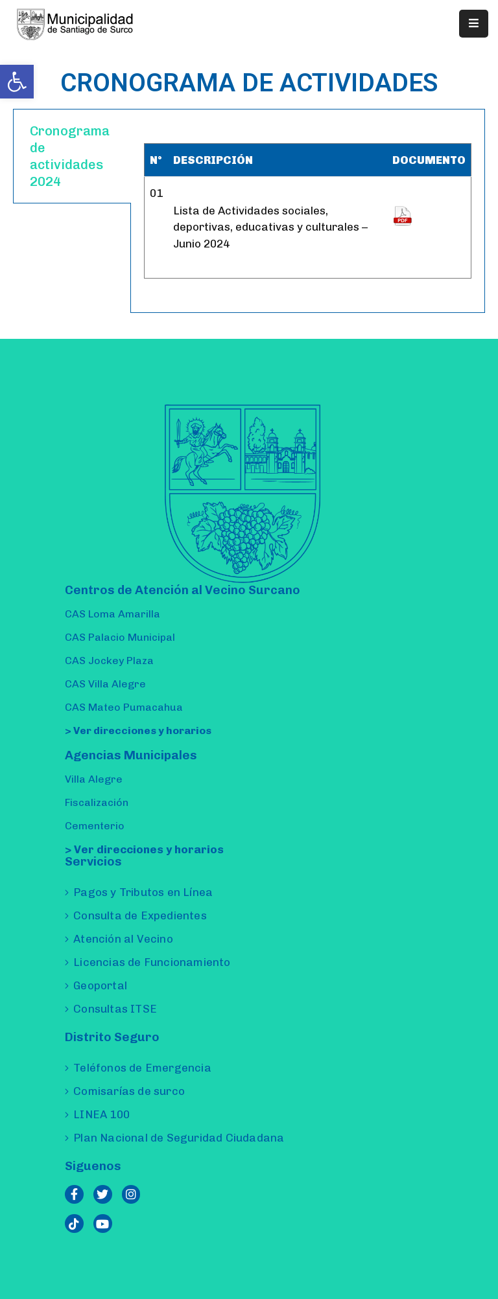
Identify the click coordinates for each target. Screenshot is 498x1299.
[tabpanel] (307, 211)
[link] (17, 81)
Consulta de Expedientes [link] (140, 915)
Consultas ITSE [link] (115, 1008)
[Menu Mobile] (473, 24)
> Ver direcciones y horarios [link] (138, 730)
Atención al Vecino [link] (123, 938)
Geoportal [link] (100, 985)
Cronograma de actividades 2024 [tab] (70, 156)
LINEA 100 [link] (101, 1114)
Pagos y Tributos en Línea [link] (143, 892)
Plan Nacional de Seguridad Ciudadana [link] (178, 1137)
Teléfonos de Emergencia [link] (142, 1067)
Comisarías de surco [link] (129, 1091)
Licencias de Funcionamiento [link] (151, 962)
